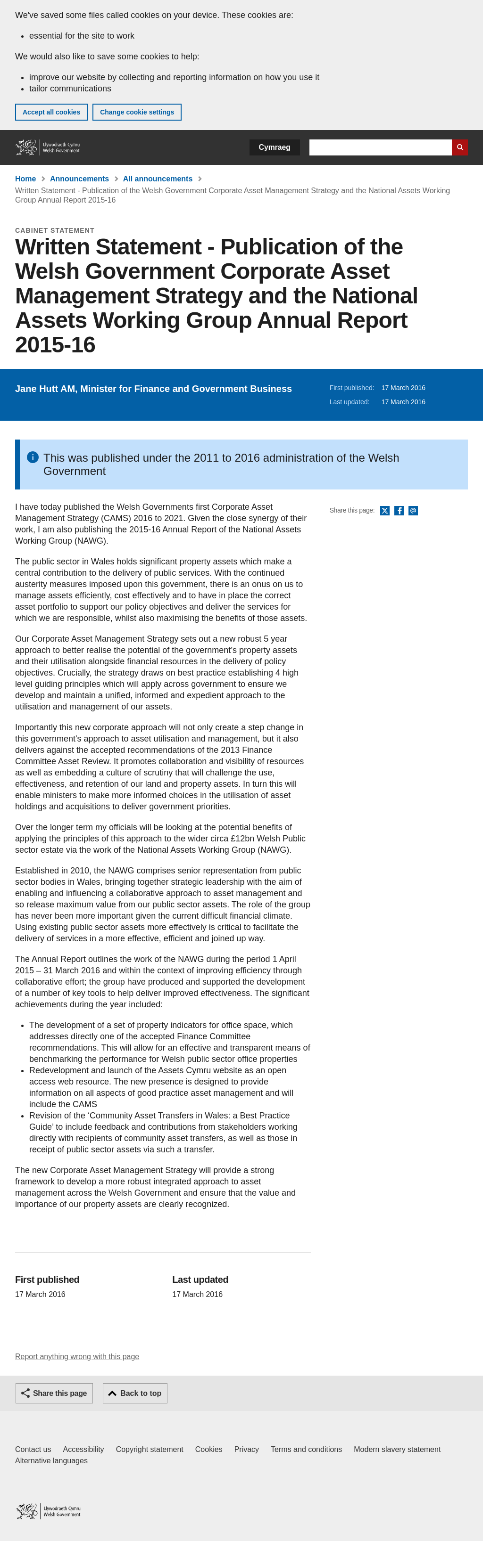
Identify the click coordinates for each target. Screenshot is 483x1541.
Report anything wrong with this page (77, 1357)
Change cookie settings (137, 112)
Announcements (79, 179)
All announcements (158, 179)
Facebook (399, 511)
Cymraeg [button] (275, 147)
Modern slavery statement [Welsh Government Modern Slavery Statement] (397, 1449)
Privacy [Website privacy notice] (246, 1449)
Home (25, 179)
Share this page (60, 1393)
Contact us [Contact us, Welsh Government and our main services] (33, 1449)
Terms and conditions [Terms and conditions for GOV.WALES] (306, 1449)
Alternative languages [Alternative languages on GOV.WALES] (51, 1461)
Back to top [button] (140, 1393)
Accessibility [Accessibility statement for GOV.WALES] (83, 1449)
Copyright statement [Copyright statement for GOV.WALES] (149, 1449)
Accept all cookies (51, 112)
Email (413, 511)
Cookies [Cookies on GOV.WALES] (209, 1449)
